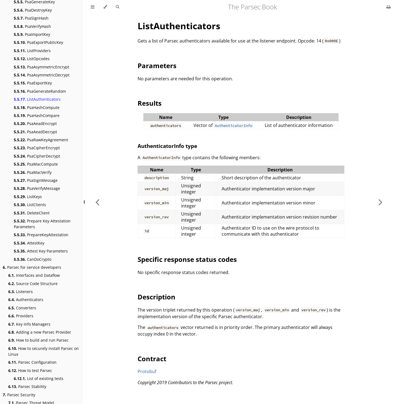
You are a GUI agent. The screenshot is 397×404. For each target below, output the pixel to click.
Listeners (20, 291)
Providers (20, 315)
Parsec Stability (27, 386)
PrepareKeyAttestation (41, 234)
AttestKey (29, 243)
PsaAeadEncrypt (35, 123)
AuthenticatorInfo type (167, 145)
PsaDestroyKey (33, 10)
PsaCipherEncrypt (37, 147)
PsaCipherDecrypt (37, 156)
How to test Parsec (30, 370)
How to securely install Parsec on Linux (43, 351)
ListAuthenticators (37, 99)
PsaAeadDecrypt (35, 131)
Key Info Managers (29, 324)
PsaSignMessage (36, 180)
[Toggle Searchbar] (117, 7)
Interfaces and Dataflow (34, 275)
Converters (22, 307)
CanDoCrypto (32, 259)
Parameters (157, 65)
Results (150, 103)
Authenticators (25, 299)
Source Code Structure (33, 283)
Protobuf (147, 371)
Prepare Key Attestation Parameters (42, 223)
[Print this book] (388, 7)
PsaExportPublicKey (38, 42)
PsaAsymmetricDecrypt (41, 75)
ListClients (30, 204)
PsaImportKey (32, 34)
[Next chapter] (380, 202)
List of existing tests (38, 378)
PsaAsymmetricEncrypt (41, 67)
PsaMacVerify (33, 172)
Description (156, 296)
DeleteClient (32, 213)
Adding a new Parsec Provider (39, 332)
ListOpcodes (32, 58)
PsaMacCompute (36, 164)
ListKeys (28, 196)
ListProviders (32, 50)
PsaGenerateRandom (40, 91)
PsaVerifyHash (32, 26)
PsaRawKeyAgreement (41, 139)
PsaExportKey (33, 83)
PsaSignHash (31, 18)
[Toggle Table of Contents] (92, 7)
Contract (152, 358)
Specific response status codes (187, 259)
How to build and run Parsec (38, 340)
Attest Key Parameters (41, 251)
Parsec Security (19, 394)
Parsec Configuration (32, 362)
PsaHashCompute (37, 107)
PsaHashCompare (37, 115)
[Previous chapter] (97, 202)
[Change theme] (105, 7)
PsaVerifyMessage (37, 188)
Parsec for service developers (32, 267)
